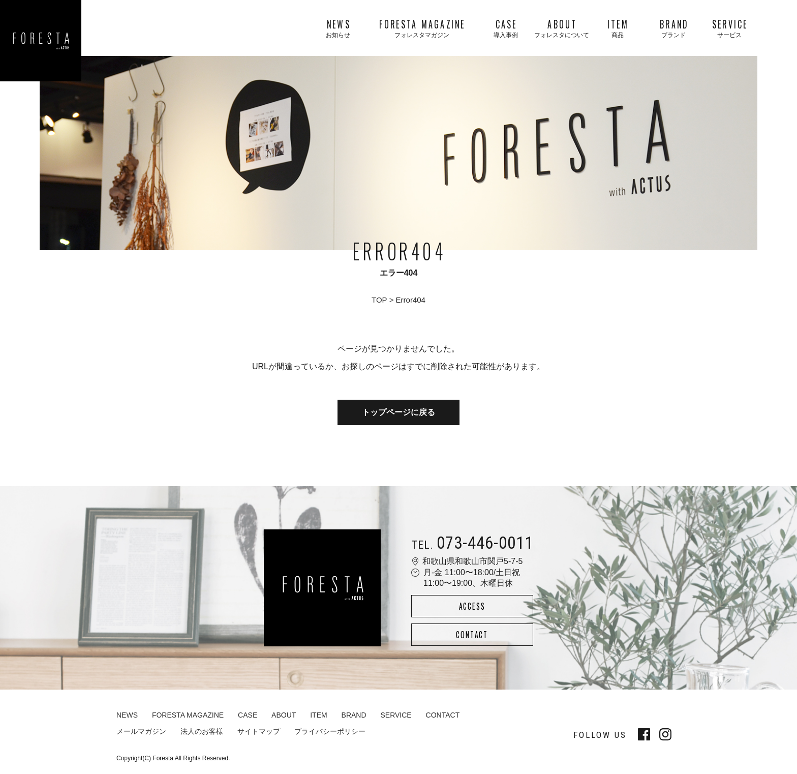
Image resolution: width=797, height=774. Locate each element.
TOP (379, 299)
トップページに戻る (398, 412)
